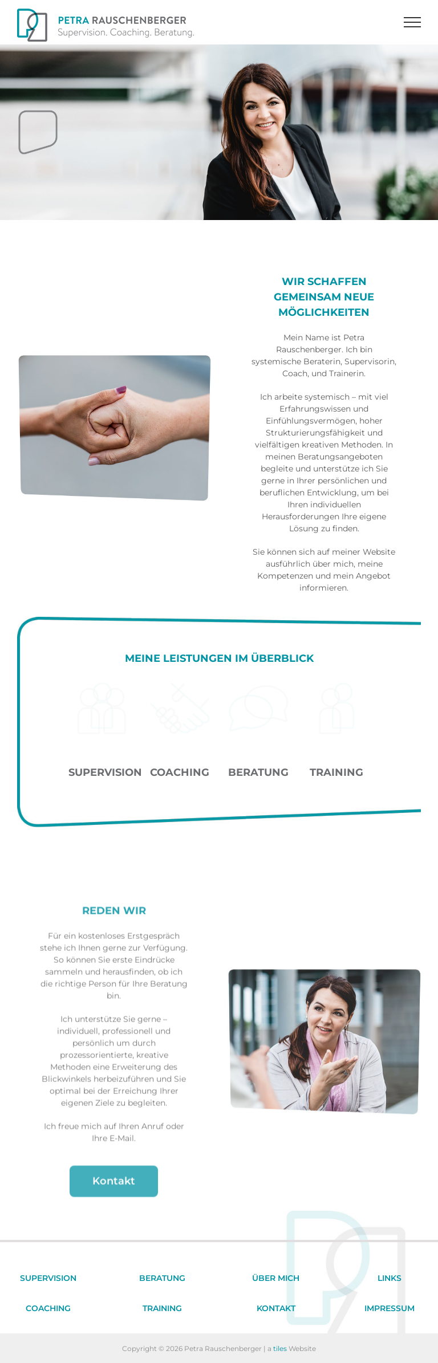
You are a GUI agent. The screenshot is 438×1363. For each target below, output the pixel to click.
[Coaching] (180, 686)
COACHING (48, 1308)
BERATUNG (162, 1278)
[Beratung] (258, 686)
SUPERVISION (48, 1278)
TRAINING (162, 1308)
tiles (280, 1348)
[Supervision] (101, 686)
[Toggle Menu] (412, 22)
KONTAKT (276, 1308)
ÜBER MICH (275, 1278)
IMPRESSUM (389, 1308)
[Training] (336, 686)
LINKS (390, 1278)
